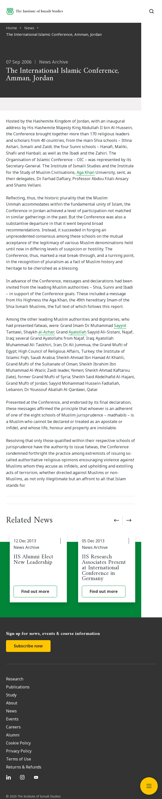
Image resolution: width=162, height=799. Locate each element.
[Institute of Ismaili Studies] (34, 11)
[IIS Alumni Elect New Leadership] (43, 529)
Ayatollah (45, 306)
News (29, 27)
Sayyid (112, 300)
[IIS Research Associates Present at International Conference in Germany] (122, 529)
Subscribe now (28, 607)
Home (11, 27)
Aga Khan (55, 166)
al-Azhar (14, 306)
